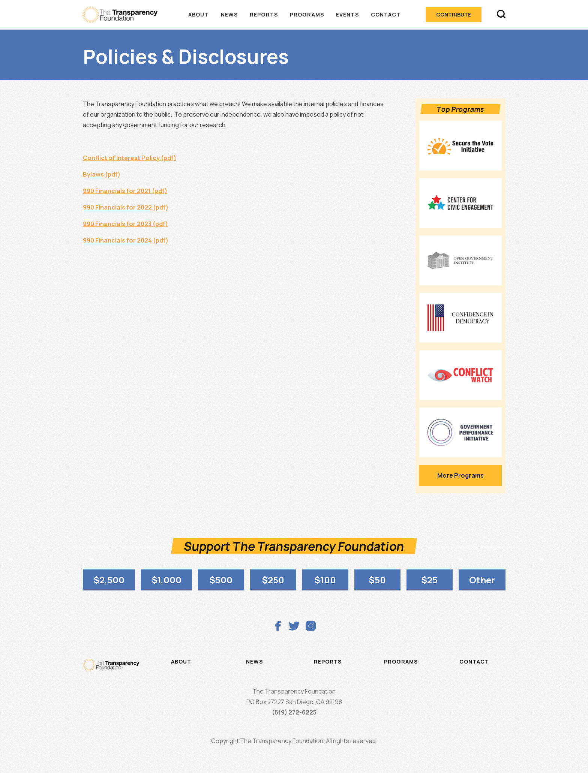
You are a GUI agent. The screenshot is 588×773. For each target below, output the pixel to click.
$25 (429, 580)
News (229, 14)
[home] (123, 14)
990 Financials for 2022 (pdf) (125, 207)
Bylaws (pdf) (101, 174)
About (198, 14)
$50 (377, 580)
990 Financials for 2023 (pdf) (125, 224)
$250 (273, 580)
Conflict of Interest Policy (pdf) (129, 158)
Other (482, 580)
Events (347, 14)
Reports (264, 14)
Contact (386, 14)
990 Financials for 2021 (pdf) (125, 191)
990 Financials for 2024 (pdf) (125, 240)
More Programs (460, 475)
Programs (307, 14)
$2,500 (108, 580)
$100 (325, 580)
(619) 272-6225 (294, 712)
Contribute (453, 14)
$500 (220, 580)
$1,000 (167, 580)
